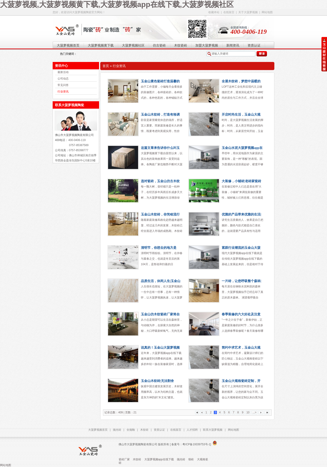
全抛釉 (131, 429)
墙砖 (191, 459)
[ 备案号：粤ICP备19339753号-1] (190, 444)
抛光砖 (117, 429)
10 (247, 412)
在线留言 (228, 12)
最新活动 (63, 72)
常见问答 (63, 85)
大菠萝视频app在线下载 (159, 459)
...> (254, 412)
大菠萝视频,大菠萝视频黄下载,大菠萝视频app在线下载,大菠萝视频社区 (117, 4)
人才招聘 (192, 429)
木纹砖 (144, 429)
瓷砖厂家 (124, 459)
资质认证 (159, 429)
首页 (106, 66)
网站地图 (267, 12)
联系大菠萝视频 (212, 429)
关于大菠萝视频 (248, 12)
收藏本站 (213, 12)
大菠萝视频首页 (98, 429)
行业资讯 (63, 91)
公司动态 (63, 78)
